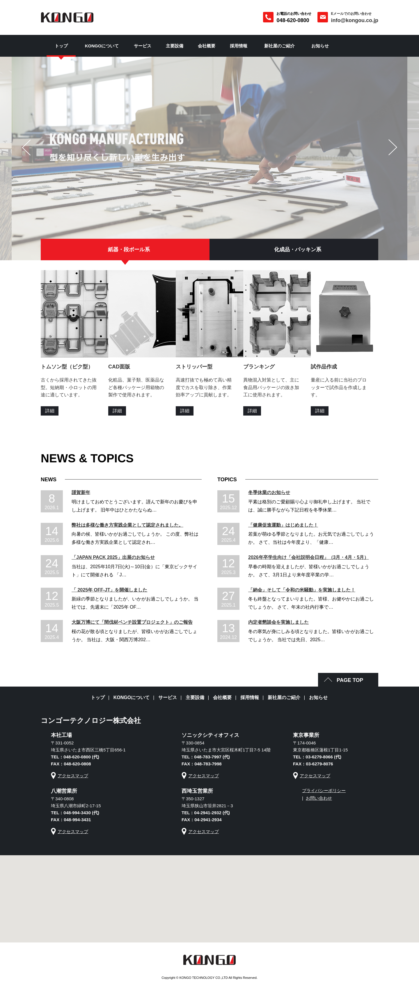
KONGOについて (102, 45)
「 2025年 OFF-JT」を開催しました (109, 589)
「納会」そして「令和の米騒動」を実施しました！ (301, 589)
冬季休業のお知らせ (269, 492)
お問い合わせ (319, 798)
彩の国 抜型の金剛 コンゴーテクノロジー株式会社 (67, 17)
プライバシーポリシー (324, 790)
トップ (61, 45)
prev (26, 147)
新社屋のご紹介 (279, 45)
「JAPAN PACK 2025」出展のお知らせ (113, 557)
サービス (142, 45)
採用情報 (238, 45)
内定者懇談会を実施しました (278, 622)
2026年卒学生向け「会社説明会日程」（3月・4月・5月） (308, 557)
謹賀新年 (81, 492)
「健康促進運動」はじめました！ (283, 525)
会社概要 (206, 45)
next (392, 147)
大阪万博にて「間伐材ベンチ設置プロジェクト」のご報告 (132, 622)
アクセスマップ (73, 775)
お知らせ (320, 45)
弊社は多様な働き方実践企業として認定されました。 (127, 525)
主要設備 (174, 45)
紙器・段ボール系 (129, 249)
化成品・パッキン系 (297, 249)
